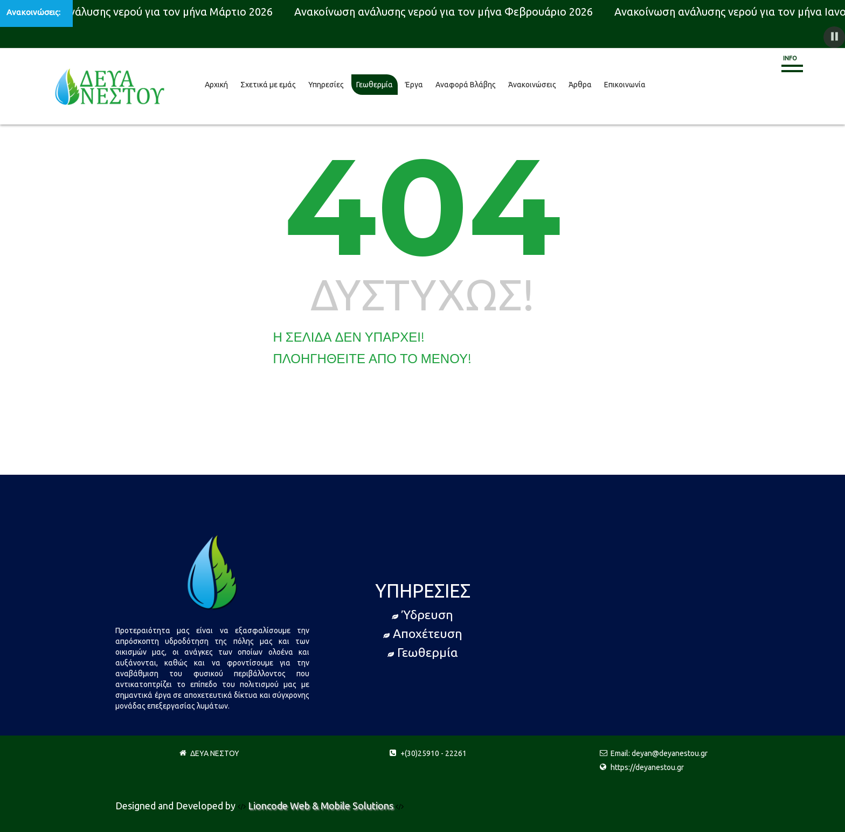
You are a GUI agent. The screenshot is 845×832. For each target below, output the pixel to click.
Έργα (414, 84)
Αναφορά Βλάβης (465, 84)
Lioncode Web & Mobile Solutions (322, 805)
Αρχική (216, 84)
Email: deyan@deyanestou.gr (659, 753)
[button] (834, 37)
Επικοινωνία (625, 84)
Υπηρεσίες (326, 84)
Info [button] (790, 58)
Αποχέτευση (422, 633)
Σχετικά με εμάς (268, 84)
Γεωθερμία (374, 84)
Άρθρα (580, 84)
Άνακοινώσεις (532, 84)
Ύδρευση (422, 614)
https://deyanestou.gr (647, 767)
